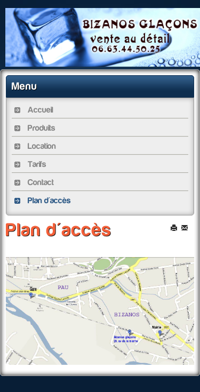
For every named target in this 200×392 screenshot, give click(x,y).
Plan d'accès (58, 230)
